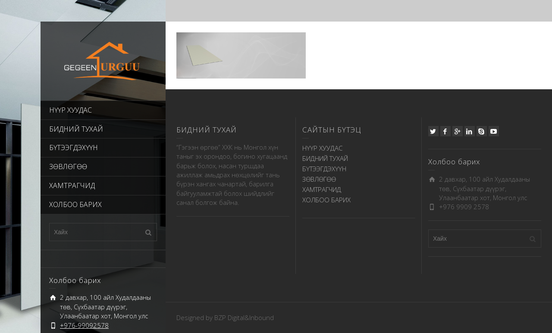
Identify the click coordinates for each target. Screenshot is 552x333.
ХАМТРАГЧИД (72, 185)
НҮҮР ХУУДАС (70, 110)
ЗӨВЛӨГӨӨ (68, 166)
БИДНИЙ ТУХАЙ (76, 129)
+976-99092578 (84, 325)
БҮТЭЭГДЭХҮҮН (73, 147)
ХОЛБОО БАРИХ (75, 204)
